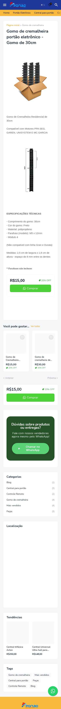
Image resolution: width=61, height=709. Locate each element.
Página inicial (13, 25)
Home (6, 12)
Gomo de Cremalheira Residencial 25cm (15, 359)
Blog (30, 482)
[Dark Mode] (43, 5)
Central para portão (44, 12)
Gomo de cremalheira (33, 25)
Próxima (51, 378)
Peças (30, 511)
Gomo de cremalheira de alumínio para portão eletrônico (44, 359)
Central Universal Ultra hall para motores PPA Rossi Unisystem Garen (42, 649)
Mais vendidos (30, 505)
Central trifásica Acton (15, 649)
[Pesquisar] (57, 5)
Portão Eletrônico (22, 12)
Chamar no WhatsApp (29, 448)
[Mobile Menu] (4, 5)
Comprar (32, 288)
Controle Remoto (30, 494)
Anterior (9, 378)
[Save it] (22, 337)
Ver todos (35, 326)
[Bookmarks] (50, 5)
